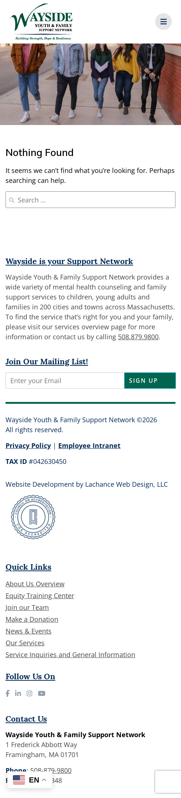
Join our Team (27, 607)
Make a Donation (32, 619)
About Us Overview (35, 583)
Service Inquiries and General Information (70, 654)
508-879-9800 (51, 770)
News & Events (29, 631)
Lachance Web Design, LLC (126, 484)
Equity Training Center (40, 595)
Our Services (25, 642)
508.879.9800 (138, 336)
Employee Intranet (89, 445)
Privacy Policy (28, 445)
